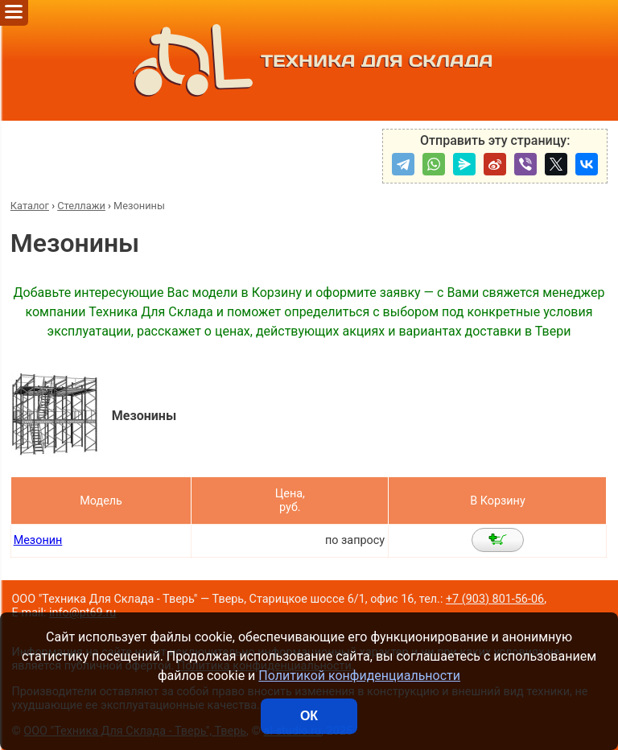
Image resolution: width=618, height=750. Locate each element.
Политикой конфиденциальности (359, 675)
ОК (309, 716)
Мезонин (38, 540)
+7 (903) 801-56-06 (495, 599)
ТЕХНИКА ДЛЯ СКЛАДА (309, 60)
